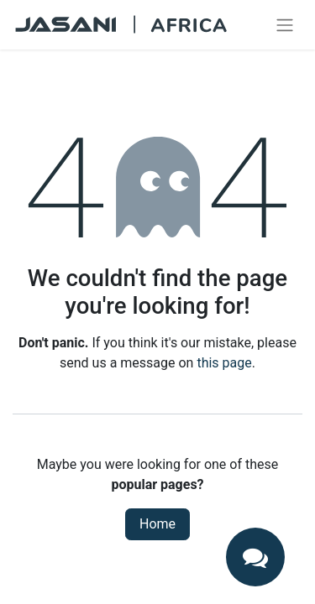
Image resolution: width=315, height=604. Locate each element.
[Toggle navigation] (284, 25)
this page (224, 363)
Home (157, 524)
